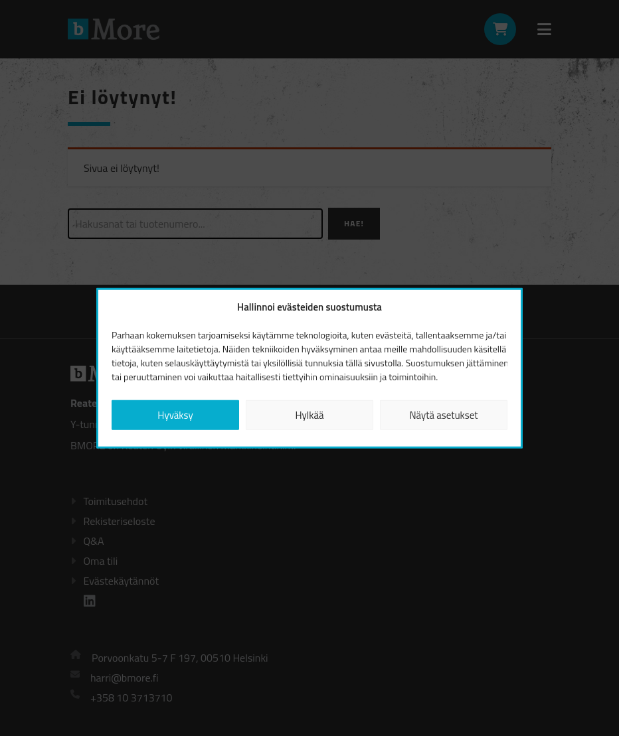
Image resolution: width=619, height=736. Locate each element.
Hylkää (309, 414)
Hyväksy (175, 414)
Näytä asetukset (443, 414)
